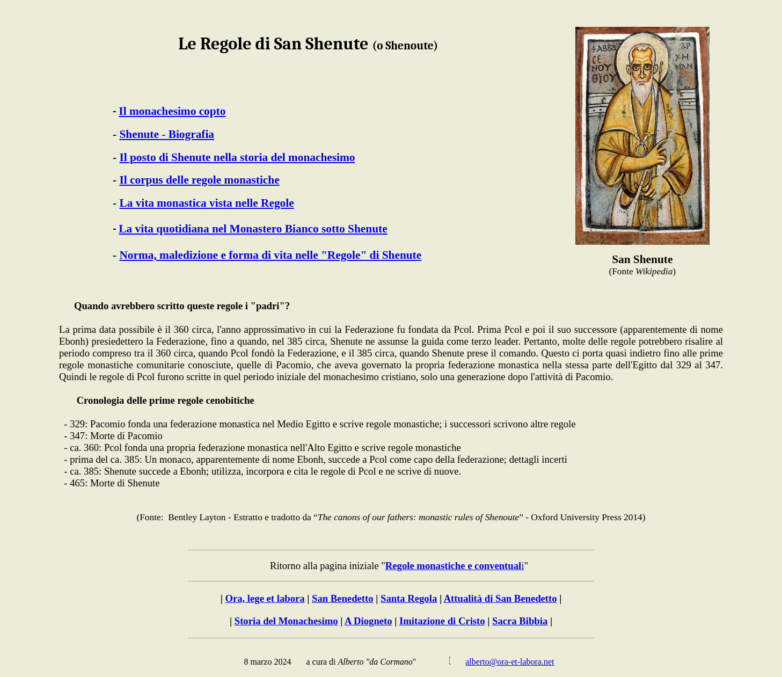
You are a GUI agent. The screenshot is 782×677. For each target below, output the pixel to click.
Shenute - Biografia (166, 134)
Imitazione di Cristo (442, 621)
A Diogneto (368, 621)
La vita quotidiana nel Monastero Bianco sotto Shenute (253, 228)
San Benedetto (343, 598)
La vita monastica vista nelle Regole (206, 202)
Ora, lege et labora (264, 598)
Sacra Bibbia (519, 621)
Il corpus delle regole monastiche (199, 179)
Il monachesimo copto (172, 111)
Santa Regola (409, 598)
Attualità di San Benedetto (500, 598)
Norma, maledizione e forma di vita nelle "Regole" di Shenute (270, 255)
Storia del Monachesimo (286, 621)
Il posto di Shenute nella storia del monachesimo (237, 157)
